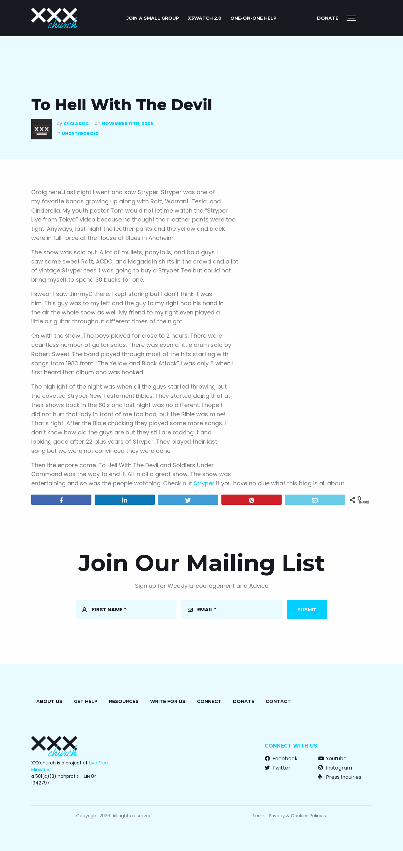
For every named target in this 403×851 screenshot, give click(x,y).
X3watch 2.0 (204, 18)
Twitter (278, 767)
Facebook (281, 758)
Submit (307, 610)
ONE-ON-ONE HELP (253, 18)
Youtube (332, 758)
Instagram (335, 767)
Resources (124, 701)
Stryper (204, 483)
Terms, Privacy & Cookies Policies (289, 815)
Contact (278, 701)
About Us (49, 701)
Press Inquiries (339, 777)
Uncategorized (80, 133)
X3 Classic (76, 124)
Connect (209, 701)
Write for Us (167, 701)
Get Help (85, 701)
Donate (327, 18)
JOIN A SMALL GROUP (152, 18)
